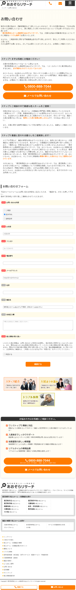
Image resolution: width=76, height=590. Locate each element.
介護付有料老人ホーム (11, 526)
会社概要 (6, 571)
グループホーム (9, 529)
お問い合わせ (8, 568)
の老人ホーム (12, 502)
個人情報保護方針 (55, 349)
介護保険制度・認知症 (11, 559)
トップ (4, 8)
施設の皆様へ (8, 562)
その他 (28, 529)
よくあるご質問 (8, 565)
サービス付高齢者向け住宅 (56, 526)
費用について (8, 550)
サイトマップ (8, 574)
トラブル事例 (8, 553)
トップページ (8, 538)
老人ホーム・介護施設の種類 (13, 544)
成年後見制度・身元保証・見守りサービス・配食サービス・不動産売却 (26, 556)
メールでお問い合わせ (39, 95)
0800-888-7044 (38, 87)
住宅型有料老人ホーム (33, 526)
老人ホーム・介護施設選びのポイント (15, 547)
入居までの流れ (8, 541)
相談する (20, 587)
